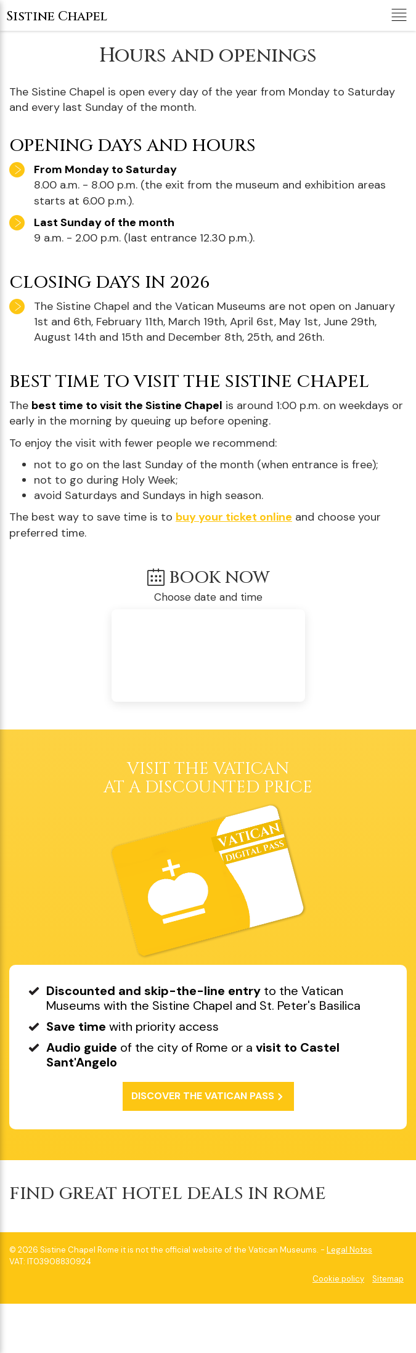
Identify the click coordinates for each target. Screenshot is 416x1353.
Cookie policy (338, 1279)
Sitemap (388, 1279)
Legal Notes (349, 1250)
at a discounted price (208, 779)
